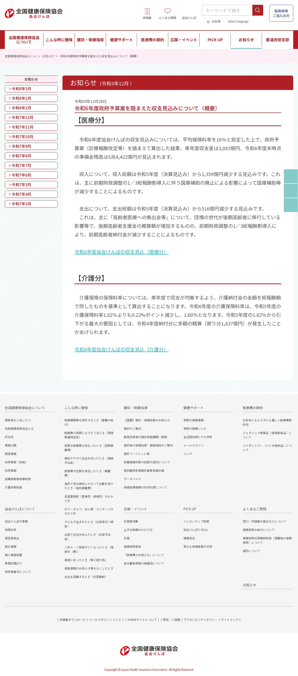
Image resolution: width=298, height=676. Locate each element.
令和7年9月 (21, 146)
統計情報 (10, 546)
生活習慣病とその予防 (197, 437)
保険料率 (10, 530)
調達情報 (10, 454)
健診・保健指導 (135, 407)
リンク (187, 454)
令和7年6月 (21, 175)
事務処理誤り (13, 563)
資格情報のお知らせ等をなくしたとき (88, 568)
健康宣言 (189, 538)
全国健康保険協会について (25, 407)
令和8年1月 (21, 108)
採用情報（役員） (16, 462)
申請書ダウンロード (73, 619)
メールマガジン (193, 445)
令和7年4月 (21, 194)
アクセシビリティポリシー (201, 619)
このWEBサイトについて (140, 619)
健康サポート (193, 407)
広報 (127, 538)
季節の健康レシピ (194, 428)
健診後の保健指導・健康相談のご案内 (148, 445)
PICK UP (189, 508)
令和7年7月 (21, 165)
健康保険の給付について (258, 530)
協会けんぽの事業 (16, 521)
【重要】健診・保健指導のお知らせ (147, 420)
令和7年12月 (22, 117)
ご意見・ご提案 (170, 619)
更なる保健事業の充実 (197, 546)
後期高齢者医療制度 (18, 479)
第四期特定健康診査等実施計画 (144, 470)
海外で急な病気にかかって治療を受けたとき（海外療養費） (88, 486)
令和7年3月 (21, 203)
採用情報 (10, 470)
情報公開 (10, 445)
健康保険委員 (132, 546)
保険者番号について (18, 572)
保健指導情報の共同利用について (145, 487)
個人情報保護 (13, 555)
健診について (251, 551)
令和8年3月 (21, 88)
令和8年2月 (21, 98)
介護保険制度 (13, 487)
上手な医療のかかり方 (138, 530)
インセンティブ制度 (196, 521)
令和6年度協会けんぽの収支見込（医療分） (121, 251)
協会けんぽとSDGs (195, 530)
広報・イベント (135, 508)
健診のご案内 (132, 428)
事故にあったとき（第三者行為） (86, 560)
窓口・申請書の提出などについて (264, 521)
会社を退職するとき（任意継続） (86, 577)
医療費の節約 (253, 407)
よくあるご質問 (254, 508)
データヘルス (132, 479)
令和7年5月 (21, 184)
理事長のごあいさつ (18, 420)
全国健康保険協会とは (19, 428)
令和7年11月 (22, 127)
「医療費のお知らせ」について (144, 555)
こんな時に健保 (76, 407)
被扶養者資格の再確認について (144, 563)
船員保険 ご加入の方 (281, 13)
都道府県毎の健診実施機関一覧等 (145, 437)
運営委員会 (12, 538)
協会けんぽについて (20, 508)
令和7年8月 (21, 156)
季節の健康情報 (193, 420)
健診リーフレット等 (136, 454)
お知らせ (246, 39)
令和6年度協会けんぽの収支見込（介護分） (121, 349)
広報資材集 (131, 521)
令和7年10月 (22, 136)
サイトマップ (229, 619)
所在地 (9, 437)
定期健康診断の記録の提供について (147, 462)
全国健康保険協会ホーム (21, 56)
